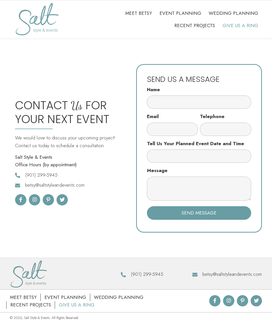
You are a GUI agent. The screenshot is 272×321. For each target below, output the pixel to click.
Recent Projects (30, 305)
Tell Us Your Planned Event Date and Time (195, 143)
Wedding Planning (118, 297)
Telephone (212, 117)
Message (157, 171)
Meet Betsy (23, 297)
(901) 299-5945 (41, 175)
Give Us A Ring (76, 305)
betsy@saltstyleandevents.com (55, 185)
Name (153, 89)
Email (153, 117)
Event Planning (65, 297)
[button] (20, 200)
